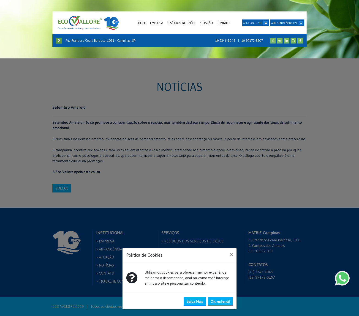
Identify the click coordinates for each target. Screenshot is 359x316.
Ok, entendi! (220, 301)
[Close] (231, 254)
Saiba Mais (195, 301)
